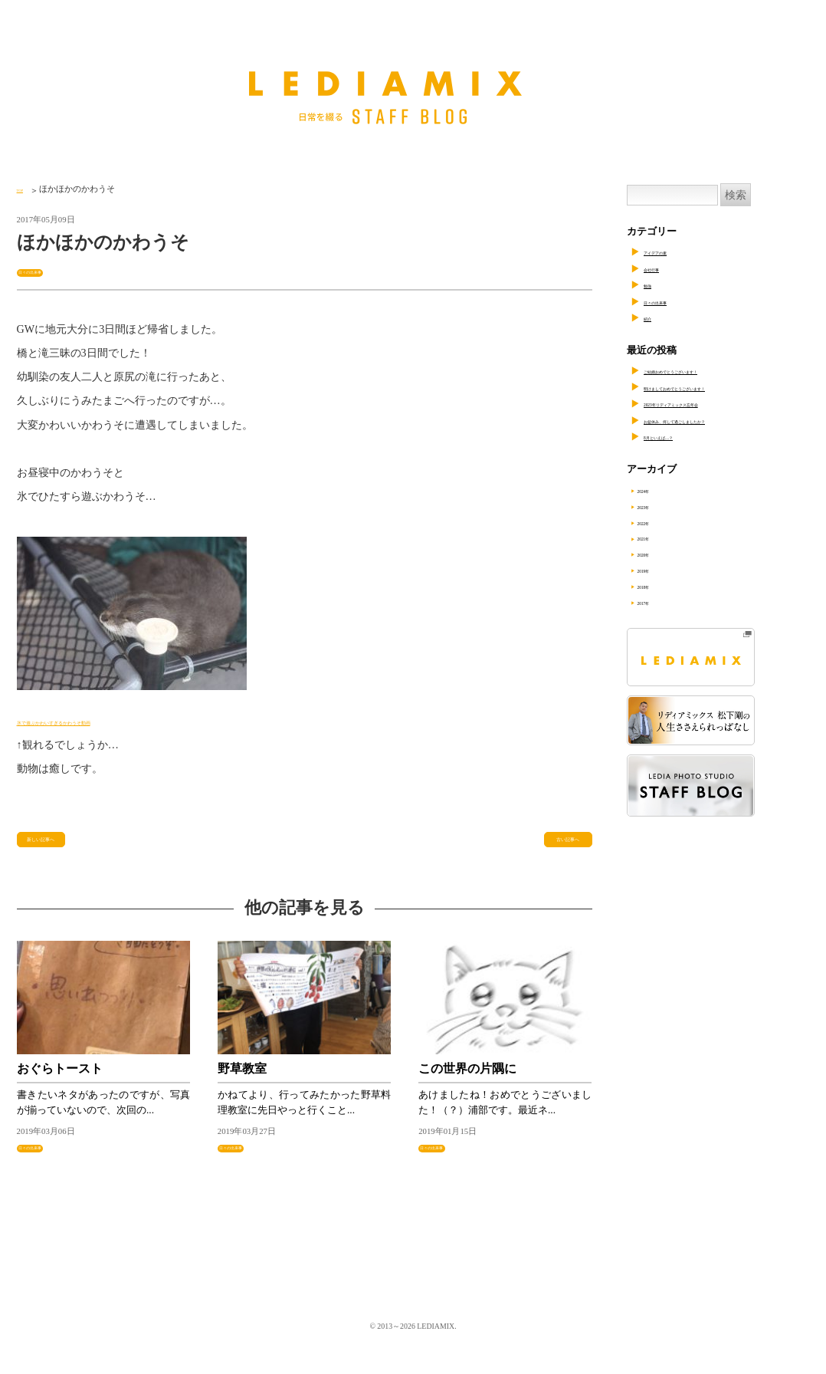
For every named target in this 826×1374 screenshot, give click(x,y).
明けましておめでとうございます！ (723, 387)
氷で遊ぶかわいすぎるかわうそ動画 (102, 723)
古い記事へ (558, 848)
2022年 (662, 522)
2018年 (662, 585)
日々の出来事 (46, 270)
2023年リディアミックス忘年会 (713, 403)
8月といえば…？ (681, 436)
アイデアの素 (673, 251)
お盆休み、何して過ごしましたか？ (723, 420)
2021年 (662, 537)
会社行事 (663, 268)
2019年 (662, 569)
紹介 (654, 317)
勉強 (654, 284)
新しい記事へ (57, 848)
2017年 (662, 602)
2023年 (662, 506)
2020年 (662, 553)
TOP (24, 189)
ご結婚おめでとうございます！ (713, 370)
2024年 (662, 490)
